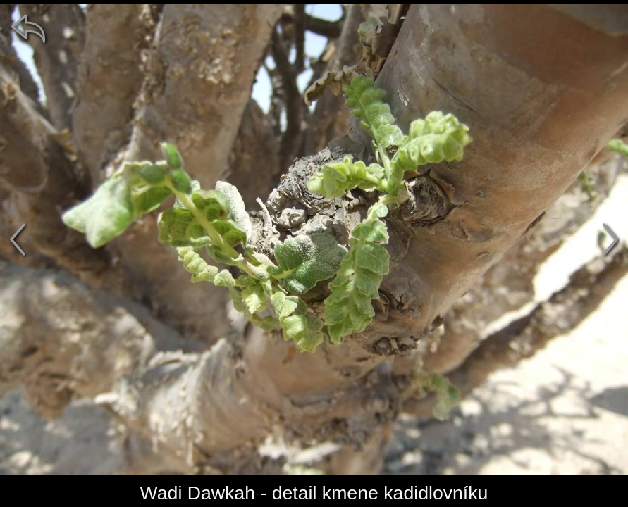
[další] (610, 239)
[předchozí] (17, 239)
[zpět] (28, 28)
